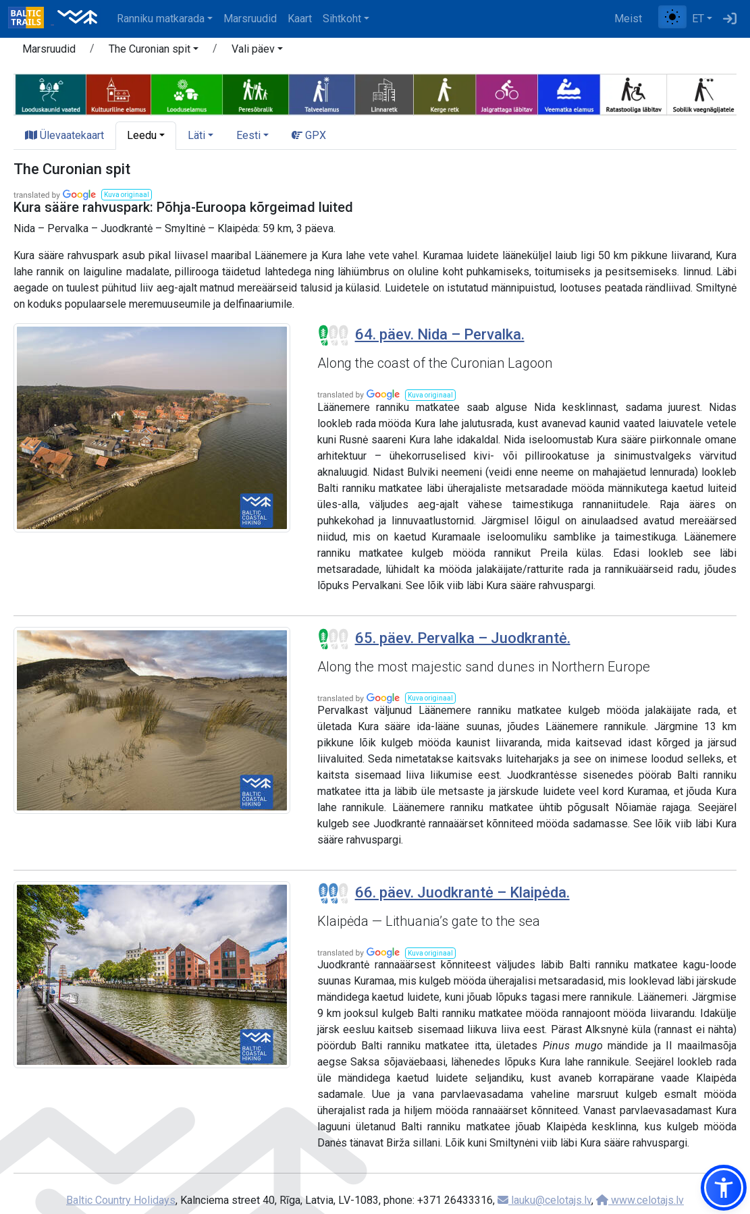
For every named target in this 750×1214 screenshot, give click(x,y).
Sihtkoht (342, 18)
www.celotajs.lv (640, 1200)
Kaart (300, 18)
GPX (309, 135)
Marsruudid (250, 18)
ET (698, 18)
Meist (628, 18)
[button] (153, 51)
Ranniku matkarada (161, 18)
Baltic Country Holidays (121, 1200)
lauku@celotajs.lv (544, 1200)
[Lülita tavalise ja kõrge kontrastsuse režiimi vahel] (672, 16)
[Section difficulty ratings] (333, 335)
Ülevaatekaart (64, 135)
